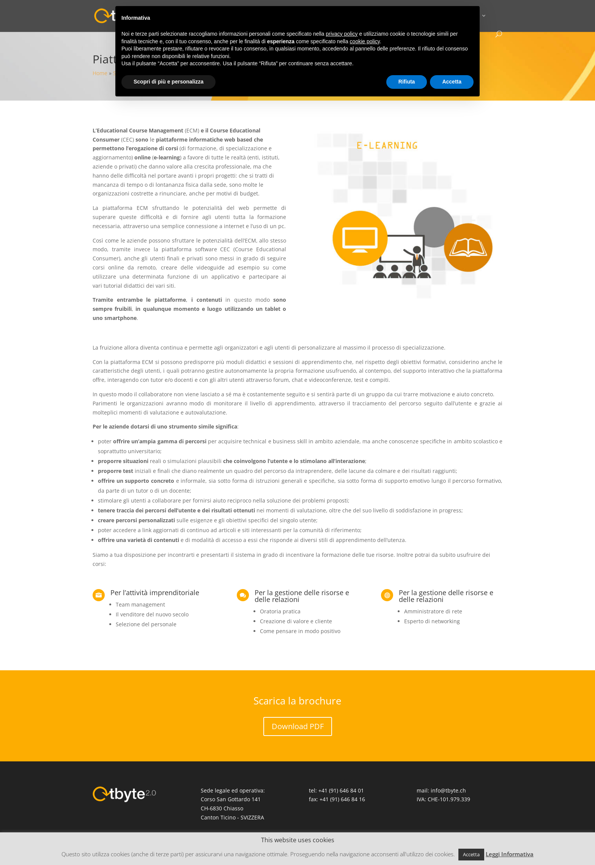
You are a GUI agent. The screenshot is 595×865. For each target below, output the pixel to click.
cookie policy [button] (365, 41)
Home (100, 73)
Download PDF (298, 726)
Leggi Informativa (510, 854)
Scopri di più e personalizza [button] (168, 82)
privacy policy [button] (342, 34)
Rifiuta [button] (406, 82)
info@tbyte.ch (448, 790)
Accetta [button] (471, 854)
